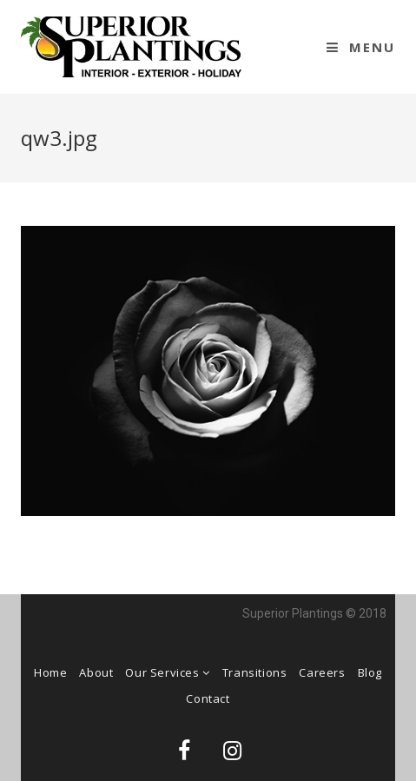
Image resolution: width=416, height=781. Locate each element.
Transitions (254, 672)
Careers (322, 672)
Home (50, 672)
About (96, 672)
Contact (207, 698)
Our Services (167, 672)
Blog (370, 672)
